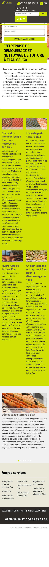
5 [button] (28, 460)
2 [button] (21, 460)
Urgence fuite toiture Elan (39, 483)
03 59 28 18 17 (27, 3)
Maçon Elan (6, 491)
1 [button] (18, 460)
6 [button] (30, 460)
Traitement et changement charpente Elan (39, 491)
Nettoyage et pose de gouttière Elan (7, 484)
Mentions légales (40, 527)
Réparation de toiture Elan (23, 494)
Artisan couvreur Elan (24, 487)
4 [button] (25, 460)
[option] (24, 422)
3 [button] (23, 460)
